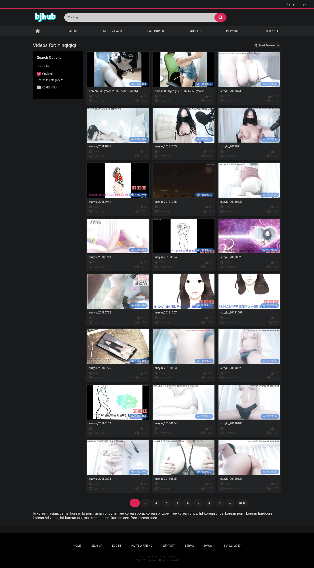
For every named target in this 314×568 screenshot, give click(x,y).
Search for (43, 66)
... (230, 502)
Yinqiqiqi (47, 73)
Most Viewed (112, 31)
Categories (155, 31)
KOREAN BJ (49, 87)
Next (242, 502)
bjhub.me (153, 560)
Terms (189, 545)
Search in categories (49, 80)
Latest (73, 31)
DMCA (208, 545)
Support (168, 545)
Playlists (233, 31)
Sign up (291, 4)
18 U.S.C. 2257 (231, 545)
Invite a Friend (141, 545)
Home (38, 31)
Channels (273, 31)
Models (194, 31)
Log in (303, 4)
